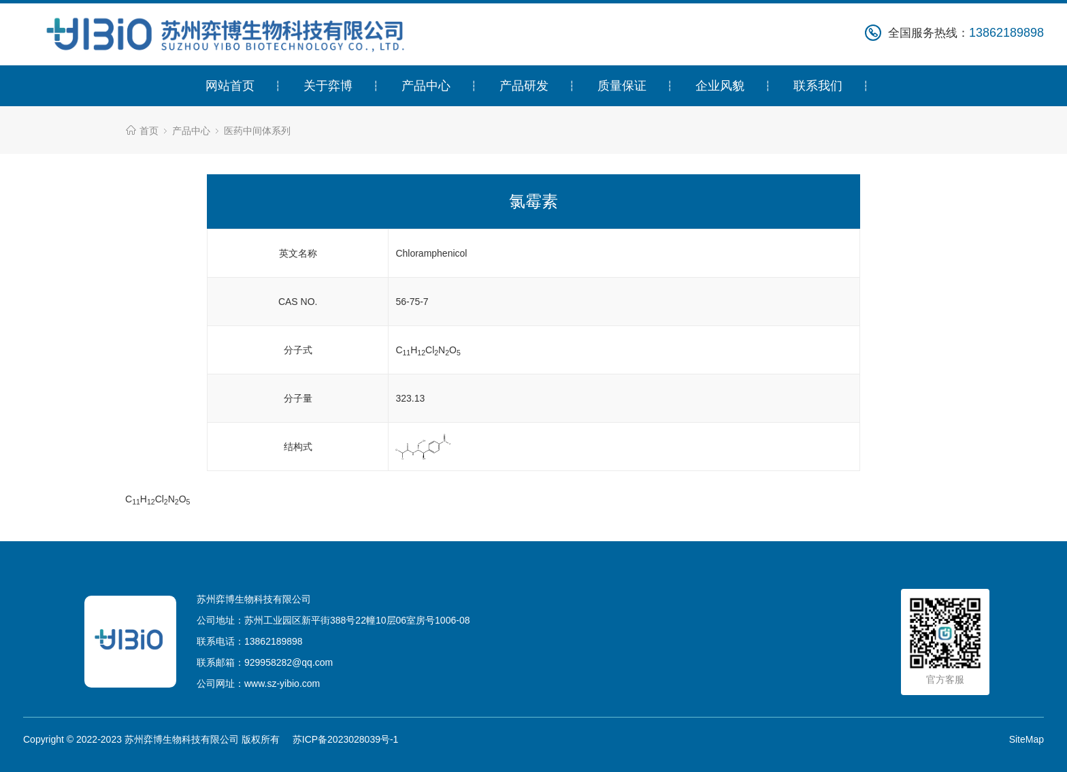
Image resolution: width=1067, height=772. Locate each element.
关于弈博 (327, 86)
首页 (149, 130)
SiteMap (1026, 739)
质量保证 (621, 86)
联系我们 (817, 86)
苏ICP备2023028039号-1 (346, 739)
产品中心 (425, 86)
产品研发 (523, 86)
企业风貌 (719, 86)
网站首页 (230, 86)
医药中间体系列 (257, 130)
